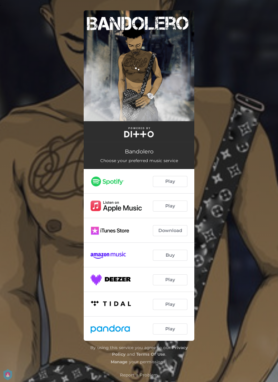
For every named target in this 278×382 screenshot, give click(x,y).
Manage (119, 361)
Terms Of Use (150, 354)
